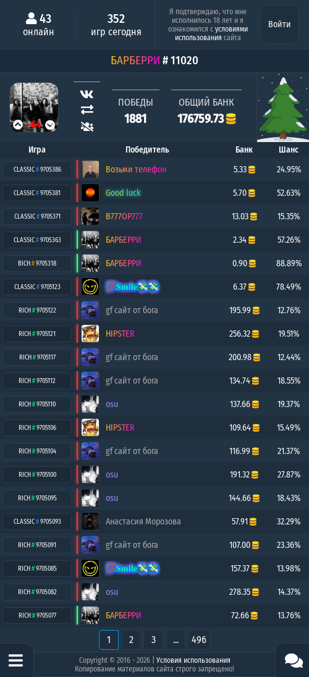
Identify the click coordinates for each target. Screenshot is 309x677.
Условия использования (193, 660)
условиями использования (211, 33)
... (176, 639)
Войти (279, 24)
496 (199, 639)
